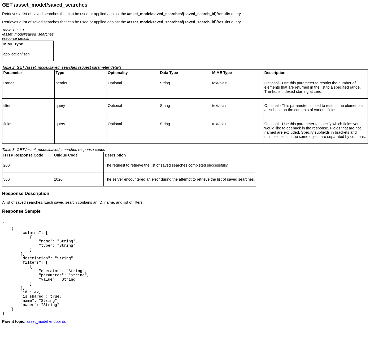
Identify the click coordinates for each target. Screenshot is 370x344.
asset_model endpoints (46, 340)
